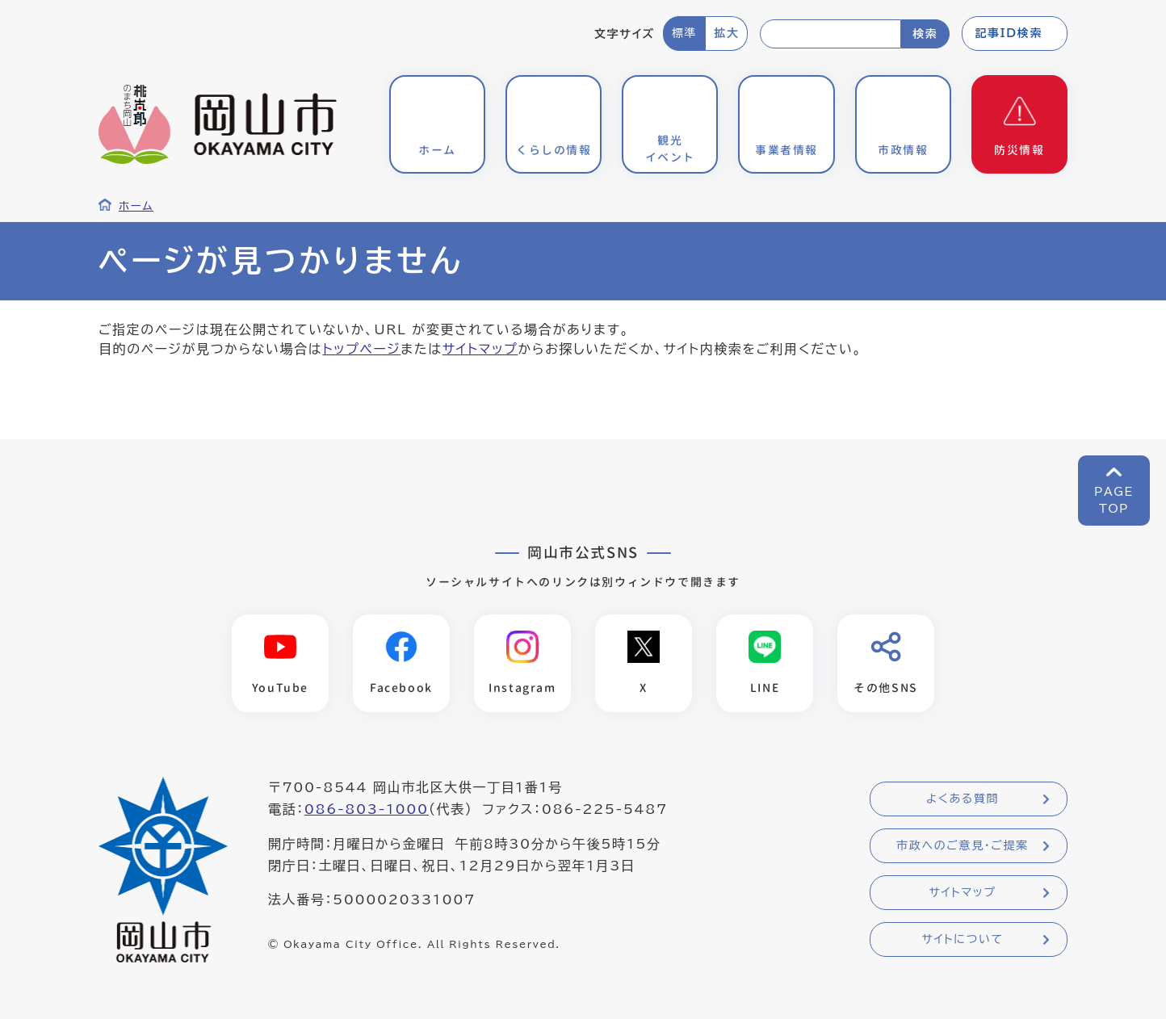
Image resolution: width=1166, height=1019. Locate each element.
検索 (924, 34)
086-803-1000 (366, 809)
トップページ (361, 348)
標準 (684, 33)
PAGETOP (1114, 500)
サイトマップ (480, 348)
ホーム (136, 206)
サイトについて (962, 940)
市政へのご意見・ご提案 (962, 846)
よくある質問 (962, 799)
